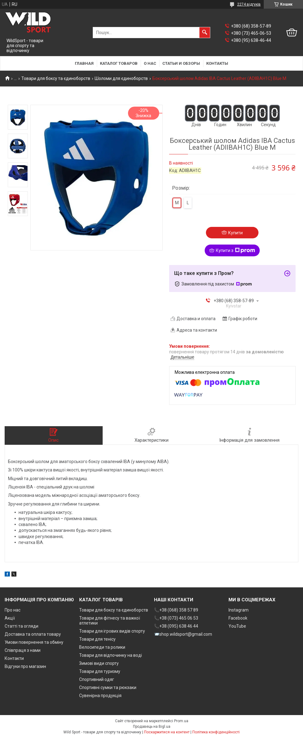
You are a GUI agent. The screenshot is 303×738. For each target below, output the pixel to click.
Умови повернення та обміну (34, 642)
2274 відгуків (249, 4)
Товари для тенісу (97, 639)
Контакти (14, 658)
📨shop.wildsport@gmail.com (183, 634)
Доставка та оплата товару (33, 634)
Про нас (12, 610)
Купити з (235, 250)
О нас (150, 63)
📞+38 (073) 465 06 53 (176, 618)
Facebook (237, 618)
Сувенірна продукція (100, 695)
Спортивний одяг (96, 679)
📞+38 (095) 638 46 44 (176, 626)
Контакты (217, 63)
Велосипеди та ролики (102, 647)
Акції (10, 618)
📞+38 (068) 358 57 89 (176, 610)
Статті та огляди (21, 626)
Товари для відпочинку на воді (110, 655)
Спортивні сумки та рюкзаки (107, 687)
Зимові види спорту (99, 663)
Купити (235, 232)
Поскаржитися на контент (167, 732)
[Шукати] (204, 32)
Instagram (238, 610)
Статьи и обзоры (181, 63)
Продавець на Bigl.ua (151, 726)
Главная (84, 63)
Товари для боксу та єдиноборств (55, 78)
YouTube (237, 626)
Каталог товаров (119, 63)
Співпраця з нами (23, 650)
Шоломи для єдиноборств (121, 78)
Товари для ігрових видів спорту (112, 631)
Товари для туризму (99, 671)
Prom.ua (181, 721)
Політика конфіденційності (216, 732)
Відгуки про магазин (25, 666)
